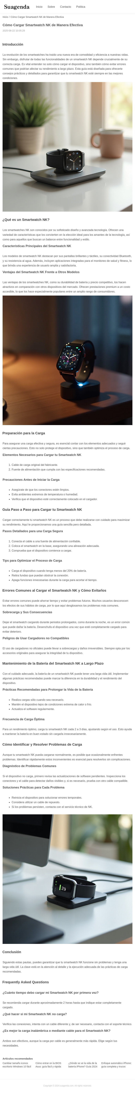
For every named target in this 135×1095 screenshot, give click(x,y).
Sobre (51, 6)
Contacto (65, 6)
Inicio (39, 6)
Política (80, 6)
